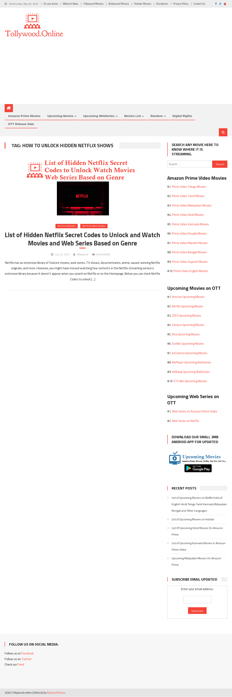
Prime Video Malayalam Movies (192, 205)
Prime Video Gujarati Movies (190, 262)
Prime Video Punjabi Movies (189, 233)
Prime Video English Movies (190, 271)
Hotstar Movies (142, 4)
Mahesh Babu (70, 4)
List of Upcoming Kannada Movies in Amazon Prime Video (199, 546)
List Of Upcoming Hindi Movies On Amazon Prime (197, 531)
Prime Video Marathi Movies (190, 243)
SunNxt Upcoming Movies (188, 343)
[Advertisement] (116, 74)
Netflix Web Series (94, 226)
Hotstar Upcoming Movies (188, 297)
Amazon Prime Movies (24, 116)
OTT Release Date (21, 124)
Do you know (51, 4)
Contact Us (199, 4)
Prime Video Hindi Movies (188, 215)
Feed (21, 664)
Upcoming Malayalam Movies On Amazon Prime (196, 561)
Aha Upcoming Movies (186, 334)
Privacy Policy (180, 4)
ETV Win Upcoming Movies (190, 381)
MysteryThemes (56, 693)
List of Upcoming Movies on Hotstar (193, 519)
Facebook (27, 653)
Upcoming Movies (60, 116)
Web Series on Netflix (185, 421)
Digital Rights (182, 116)
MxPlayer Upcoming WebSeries (191, 362)
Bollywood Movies (119, 4)
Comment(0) (103, 255)
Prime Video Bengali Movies (189, 252)
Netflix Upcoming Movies (187, 306)
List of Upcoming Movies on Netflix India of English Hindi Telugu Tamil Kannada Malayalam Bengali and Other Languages (199, 504)
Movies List (132, 116)
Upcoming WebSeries (98, 116)
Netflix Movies (66, 226)
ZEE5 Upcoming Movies (186, 315)
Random (156, 116)
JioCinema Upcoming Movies (189, 353)
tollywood (82, 255)
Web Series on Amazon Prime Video (194, 411)
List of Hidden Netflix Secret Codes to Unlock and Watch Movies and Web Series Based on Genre (82, 239)
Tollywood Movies (93, 4)
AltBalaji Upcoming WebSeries (191, 372)
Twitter (26, 659)
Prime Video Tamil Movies (188, 196)
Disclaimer (162, 4)
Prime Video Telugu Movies (189, 187)
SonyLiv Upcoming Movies (188, 325)
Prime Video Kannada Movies (190, 224)
